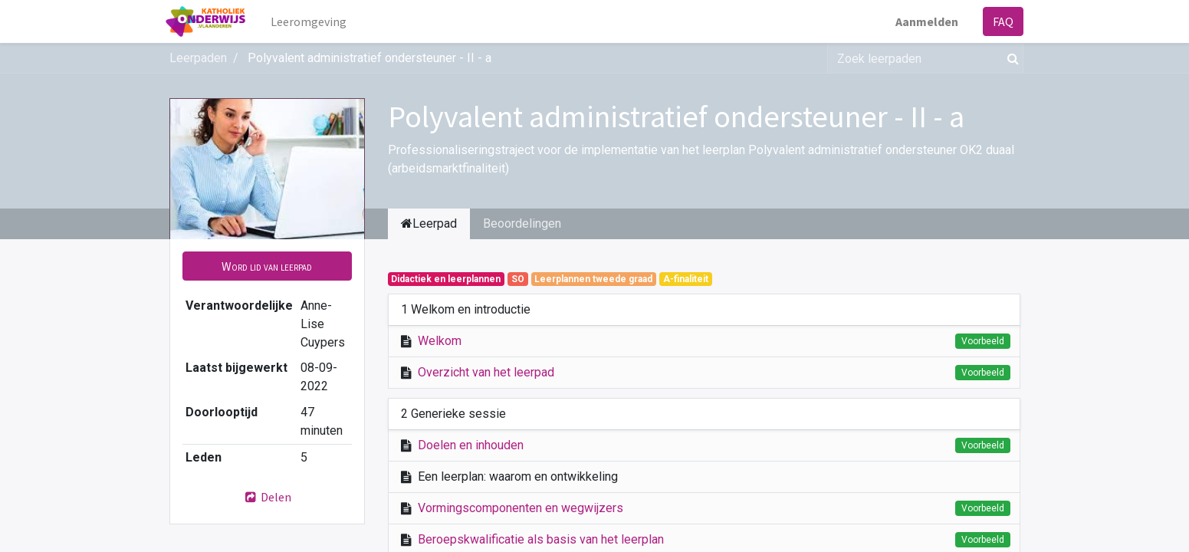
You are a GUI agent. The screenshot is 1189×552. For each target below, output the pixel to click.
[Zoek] (1010, 58)
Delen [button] (266, 496)
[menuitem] (312, 21)
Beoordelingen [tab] (522, 223)
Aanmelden (923, 21)
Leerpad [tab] (429, 223)
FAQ (1000, 21)
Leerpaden (198, 58)
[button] (267, 266)
